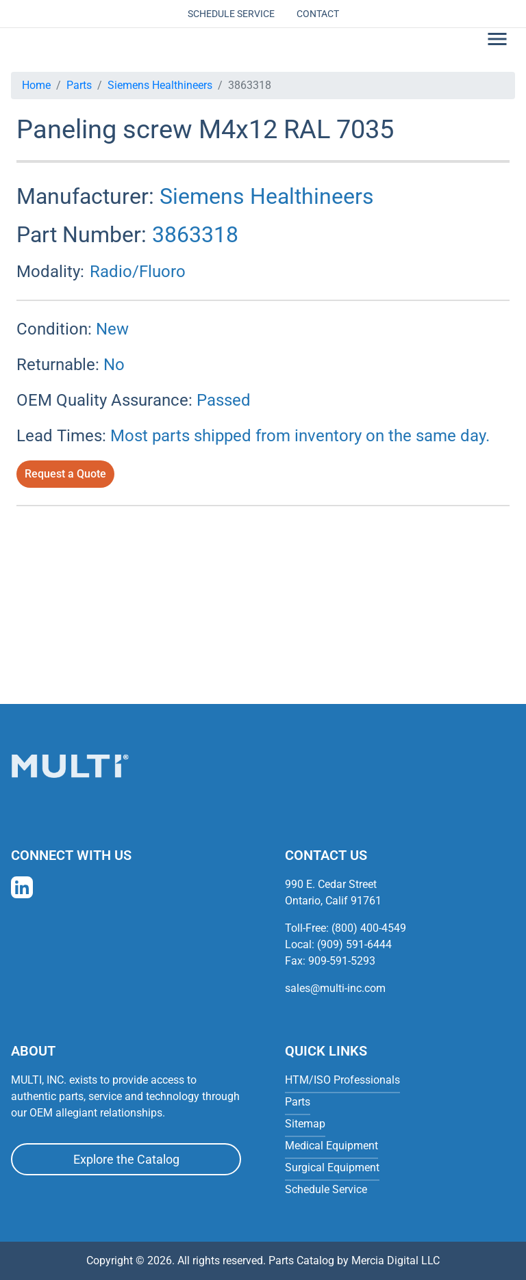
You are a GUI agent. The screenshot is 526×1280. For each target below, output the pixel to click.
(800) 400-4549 (368, 928)
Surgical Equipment (332, 1167)
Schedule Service (231, 13)
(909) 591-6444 (354, 944)
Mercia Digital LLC (395, 1260)
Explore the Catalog (126, 1159)
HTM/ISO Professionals (342, 1079)
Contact (318, 13)
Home (36, 85)
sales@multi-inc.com (335, 988)
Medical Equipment (331, 1145)
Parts (79, 85)
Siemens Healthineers (160, 85)
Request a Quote (65, 473)
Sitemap (305, 1123)
